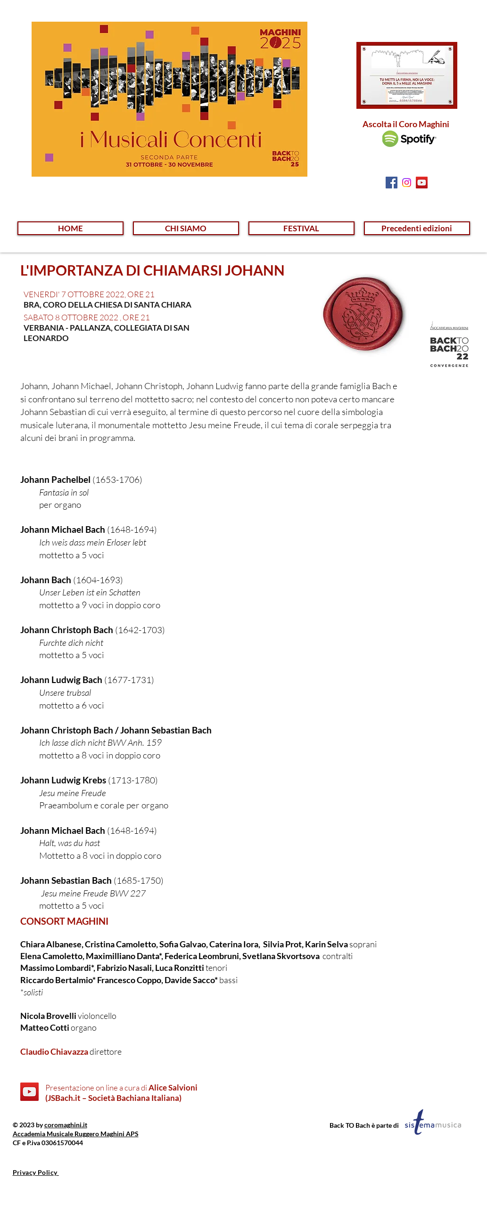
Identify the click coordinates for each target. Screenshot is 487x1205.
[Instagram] (407, 182)
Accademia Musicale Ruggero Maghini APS (76, 1134)
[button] (186, 228)
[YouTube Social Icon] (422, 182)
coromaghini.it (65, 1125)
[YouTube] (29, 1092)
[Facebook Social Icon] (391, 182)
